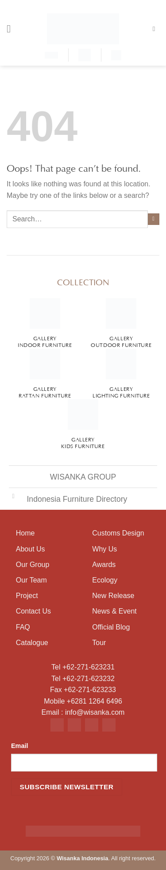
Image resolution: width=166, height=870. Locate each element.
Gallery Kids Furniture (82, 442)
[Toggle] (13, 496)
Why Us (104, 549)
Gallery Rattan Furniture (45, 391)
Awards (104, 564)
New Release (113, 595)
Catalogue (32, 642)
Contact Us (33, 611)
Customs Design (118, 533)
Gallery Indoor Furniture (45, 341)
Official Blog (111, 627)
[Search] (156, 28)
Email (19, 745)
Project (27, 595)
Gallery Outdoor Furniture (121, 341)
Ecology (104, 580)
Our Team (31, 580)
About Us (30, 549)
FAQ (23, 627)
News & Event (114, 611)
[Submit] (153, 219)
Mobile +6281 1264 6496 (83, 701)
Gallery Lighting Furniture (121, 391)
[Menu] (12, 28)
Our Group (33, 564)
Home (25, 533)
